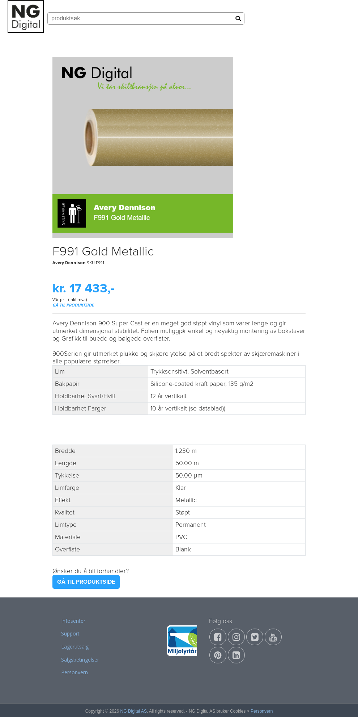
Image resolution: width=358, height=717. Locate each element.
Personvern (74, 672)
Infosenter (73, 620)
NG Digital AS (133, 711)
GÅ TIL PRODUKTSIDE (73, 305)
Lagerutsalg (75, 646)
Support (70, 633)
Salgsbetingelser (80, 659)
